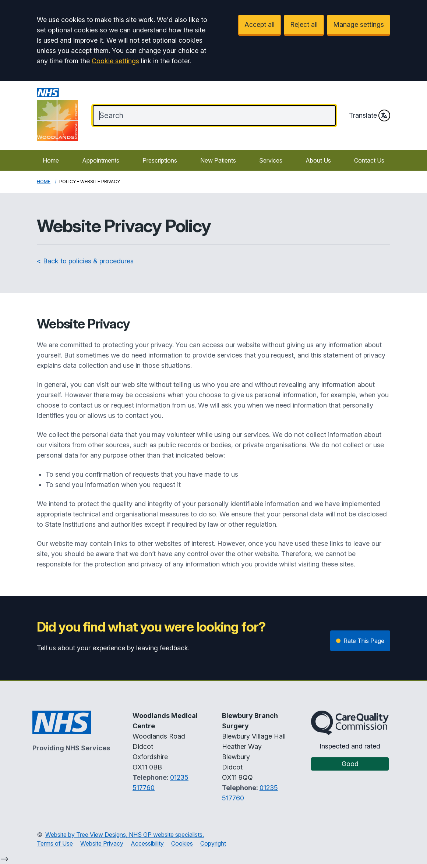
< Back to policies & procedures (85, 261)
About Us (318, 160)
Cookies (182, 843)
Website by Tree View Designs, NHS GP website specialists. (124, 834)
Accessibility (147, 843)
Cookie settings (115, 61)
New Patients (218, 160)
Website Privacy (101, 843)
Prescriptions (159, 160)
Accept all (259, 24)
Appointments (100, 160)
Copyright (213, 843)
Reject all (304, 24)
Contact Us (369, 160)
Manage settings (358, 24)
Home (51, 160)
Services (270, 160)
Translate (369, 115)
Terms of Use (55, 843)
